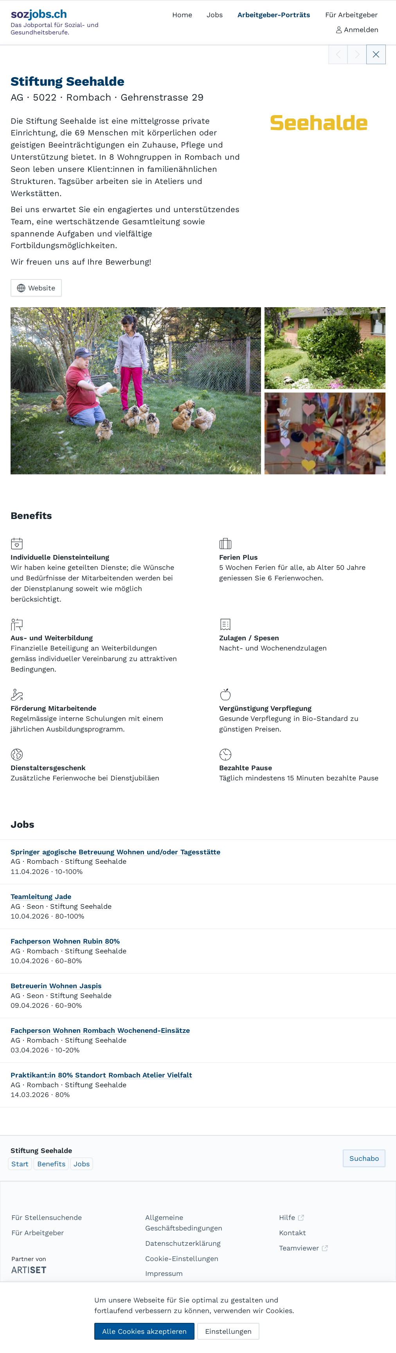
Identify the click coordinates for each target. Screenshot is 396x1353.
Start (20, 1164)
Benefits (51, 1164)
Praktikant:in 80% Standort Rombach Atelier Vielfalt (101, 1075)
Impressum (164, 1273)
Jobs (82, 1164)
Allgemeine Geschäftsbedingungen (183, 1222)
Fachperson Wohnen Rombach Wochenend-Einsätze (100, 1030)
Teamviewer (303, 1248)
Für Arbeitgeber (37, 1233)
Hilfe (291, 1217)
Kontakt (292, 1233)
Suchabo (364, 1158)
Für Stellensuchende (46, 1217)
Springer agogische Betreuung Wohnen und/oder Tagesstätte (115, 852)
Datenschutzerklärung (183, 1243)
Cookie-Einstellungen (181, 1258)
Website (36, 287)
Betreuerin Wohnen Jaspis (56, 986)
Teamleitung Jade (41, 896)
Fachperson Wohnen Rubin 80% (65, 941)
